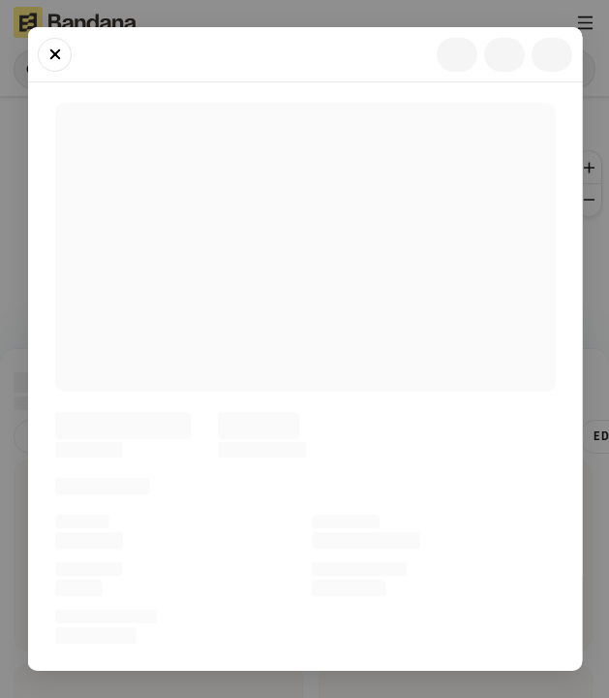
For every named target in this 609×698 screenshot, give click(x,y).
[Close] (55, 55)
